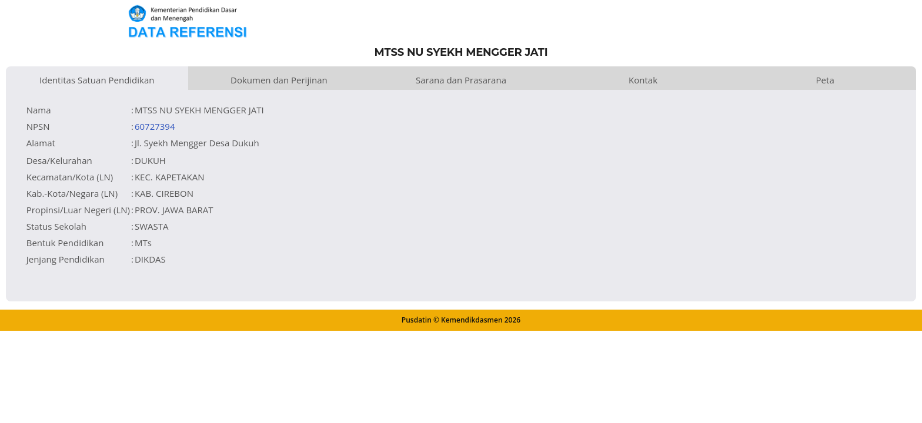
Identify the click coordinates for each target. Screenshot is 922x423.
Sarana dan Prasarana (461, 80)
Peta (825, 80)
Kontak (643, 80)
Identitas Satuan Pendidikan (96, 80)
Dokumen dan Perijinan (279, 80)
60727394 (155, 126)
